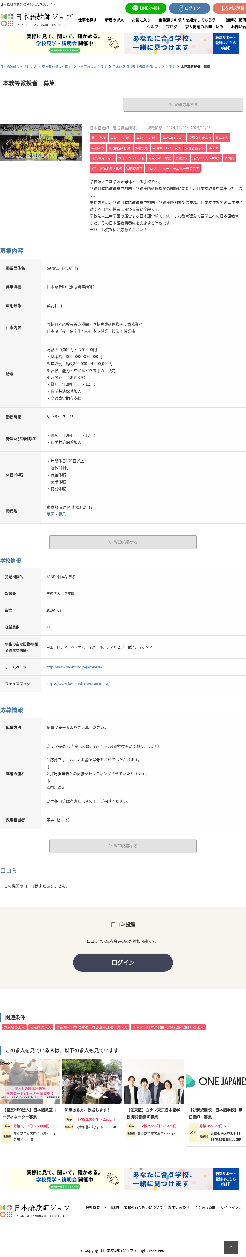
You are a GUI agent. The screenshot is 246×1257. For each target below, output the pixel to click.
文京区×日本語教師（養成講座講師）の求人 (168, 1027)
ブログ (171, 26)
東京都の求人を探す (56, 66)
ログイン (123, 962)
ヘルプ (152, 26)
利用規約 (112, 1207)
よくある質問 (205, 1207)
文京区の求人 (40, 1027)
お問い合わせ (178, 1207)
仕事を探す (87, 19)
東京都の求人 (14, 1027)
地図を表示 (56, 514)
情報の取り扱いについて (143, 1207)
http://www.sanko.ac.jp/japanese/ (74, 666)
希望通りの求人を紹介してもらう (187, 19)
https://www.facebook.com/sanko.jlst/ (78, 683)
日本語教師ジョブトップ (18, 66)
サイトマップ (231, 1207)
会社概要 (93, 1207)
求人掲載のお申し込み (204, 26)
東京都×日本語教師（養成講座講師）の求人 (92, 1027)
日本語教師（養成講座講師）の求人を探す (143, 66)
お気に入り (141, 19)
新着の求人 (114, 19)
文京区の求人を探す (92, 66)
